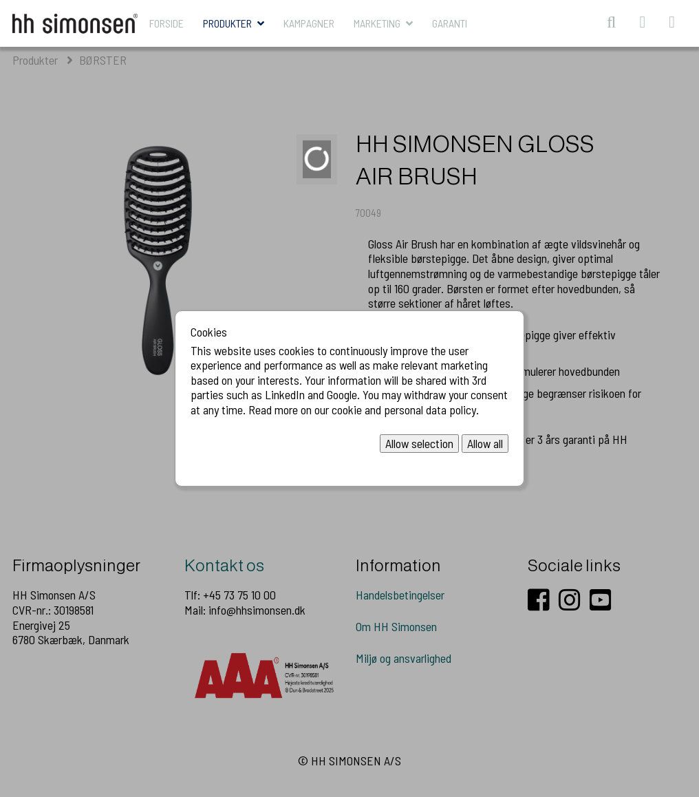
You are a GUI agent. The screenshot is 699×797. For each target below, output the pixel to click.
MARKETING (377, 23)
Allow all (485, 442)
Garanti (449, 23)
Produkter (227, 23)
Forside (166, 23)
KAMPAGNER (308, 23)
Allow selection (419, 442)
